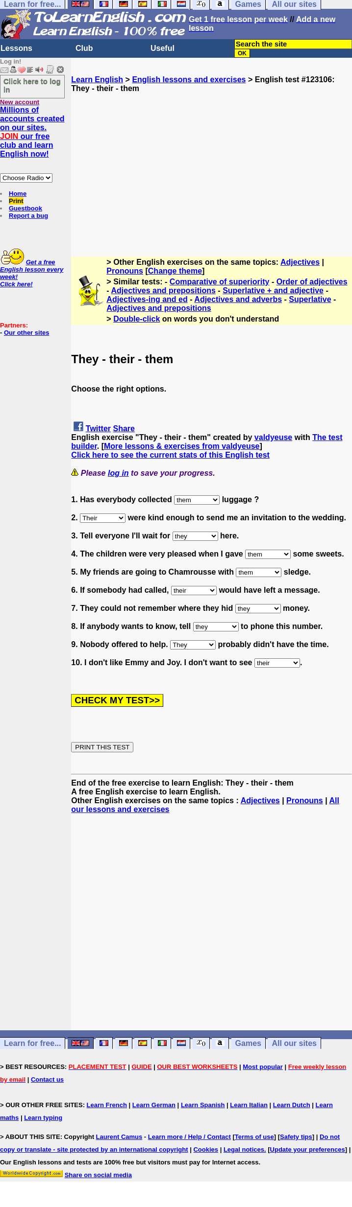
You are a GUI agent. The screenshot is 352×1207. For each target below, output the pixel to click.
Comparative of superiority (220, 282)
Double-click (136, 319)
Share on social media (98, 1175)
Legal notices (244, 1149)
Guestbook (25, 208)
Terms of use (254, 1136)
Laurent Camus (119, 1136)
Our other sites (26, 332)
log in (118, 473)
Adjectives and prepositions (163, 290)
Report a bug (28, 215)
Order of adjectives (312, 282)
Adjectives (300, 262)
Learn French (107, 1105)
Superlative (310, 299)
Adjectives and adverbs (238, 299)
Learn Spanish (203, 1105)
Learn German (154, 1105)
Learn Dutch (291, 1105)
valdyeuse (273, 437)
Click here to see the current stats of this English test (170, 455)
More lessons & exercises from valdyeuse (182, 446)
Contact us (47, 1079)
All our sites (294, 1043)
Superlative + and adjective (273, 290)
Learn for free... (32, 1043)
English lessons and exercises (189, 79)
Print (16, 201)
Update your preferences (307, 1149)
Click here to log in (32, 85)
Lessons (16, 48)
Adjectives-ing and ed (146, 299)
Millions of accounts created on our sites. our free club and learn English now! (32, 132)
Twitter (98, 428)
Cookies (205, 1149)
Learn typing (43, 1117)
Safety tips (296, 1136)
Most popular (263, 1066)
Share (124, 428)
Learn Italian (249, 1105)
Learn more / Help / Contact (189, 1136)
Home (17, 193)
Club (84, 48)
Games (248, 1043)
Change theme (175, 271)
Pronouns (124, 271)
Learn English (97, 79)
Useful (163, 48)
